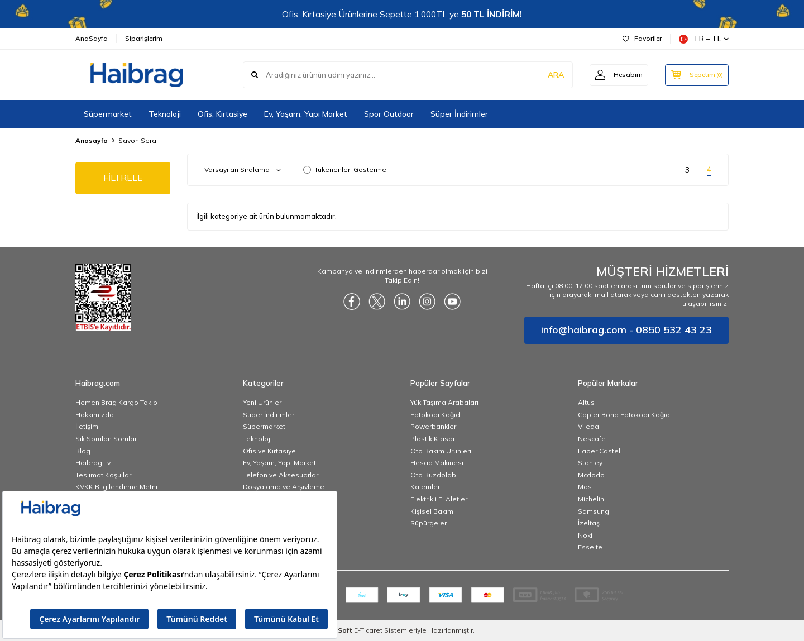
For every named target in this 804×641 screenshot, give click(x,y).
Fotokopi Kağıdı (436, 414)
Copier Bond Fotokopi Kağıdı (625, 414)
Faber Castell (600, 451)
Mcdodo (591, 475)
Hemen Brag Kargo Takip (116, 402)
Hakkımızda (94, 414)
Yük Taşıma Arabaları (444, 402)
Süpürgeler (428, 523)
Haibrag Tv (93, 462)
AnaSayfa (91, 38)
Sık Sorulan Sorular (106, 438)
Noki (585, 535)
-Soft (342, 630)
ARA (554, 75)
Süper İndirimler (459, 114)
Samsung (593, 511)
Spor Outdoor (389, 114)
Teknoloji (165, 114)
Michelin (591, 499)
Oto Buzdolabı (434, 475)
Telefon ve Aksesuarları (281, 475)
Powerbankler (433, 426)
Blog (82, 451)
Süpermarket (108, 114)
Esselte (590, 547)
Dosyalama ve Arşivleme (283, 486)
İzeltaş (589, 523)
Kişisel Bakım (431, 511)
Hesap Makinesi (436, 462)
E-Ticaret (368, 630)
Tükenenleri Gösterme (344, 169)
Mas (585, 486)
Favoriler (642, 38)
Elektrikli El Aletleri (439, 499)
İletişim (86, 426)
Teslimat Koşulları (104, 475)
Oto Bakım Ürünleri (440, 451)
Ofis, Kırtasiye (222, 114)
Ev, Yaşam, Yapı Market (305, 114)
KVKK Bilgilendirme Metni (116, 486)
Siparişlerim (143, 38)
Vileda (588, 426)
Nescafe (592, 438)
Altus (586, 402)
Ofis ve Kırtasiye (269, 451)
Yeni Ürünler (262, 402)
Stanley (590, 462)
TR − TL (704, 39)
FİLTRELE (123, 177)
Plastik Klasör (432, 438)
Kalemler (425, 486)
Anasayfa (91, 140)
